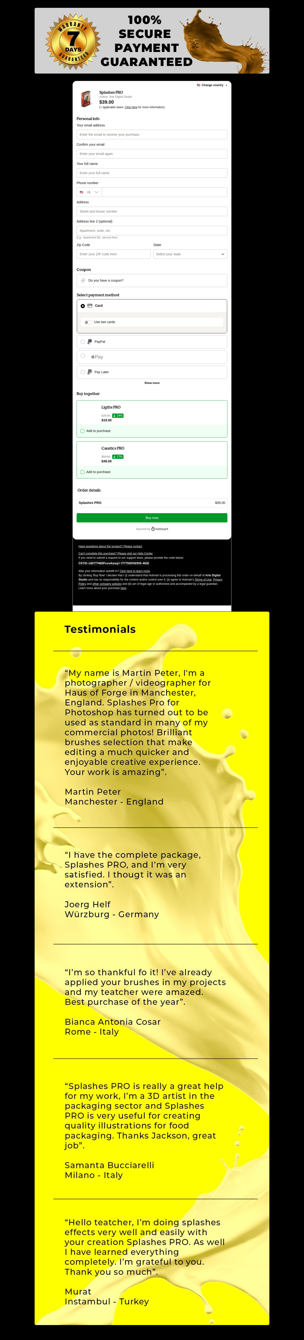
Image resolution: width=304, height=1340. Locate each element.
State (157, 245)
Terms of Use (203, 579)
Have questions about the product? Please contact (110, 546)
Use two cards (104, 322)
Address (83, 202)
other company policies (107, 584)
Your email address (91, 125)
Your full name (87, 164)
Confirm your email (90, 144)
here (123, 588)
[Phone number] (164, 192)
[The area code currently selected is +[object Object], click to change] (89, 192)
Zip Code (83, 245)
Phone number (87, 183)
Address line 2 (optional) (94, 221)
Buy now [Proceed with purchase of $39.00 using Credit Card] (152, 518)
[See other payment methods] (152, 383)
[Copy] (113, 563)
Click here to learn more (135, 571)
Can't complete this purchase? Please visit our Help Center (115, 553)
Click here (131, 107)
